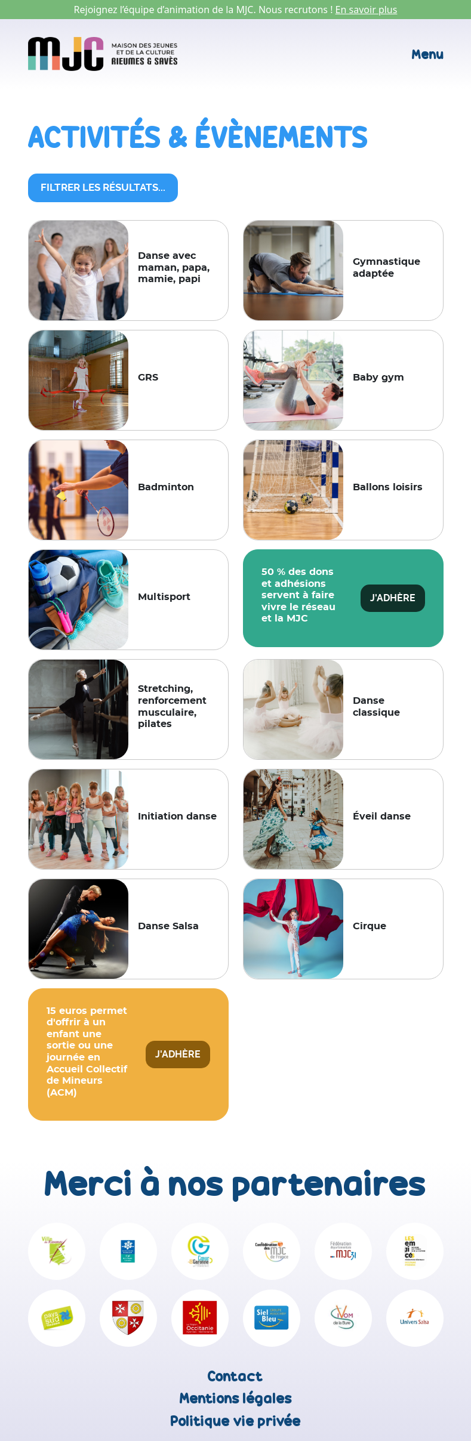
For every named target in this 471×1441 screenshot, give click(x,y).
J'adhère (392, 598)
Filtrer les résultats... (103, 187)
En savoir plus (366, 9)
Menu (428, 54)
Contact (235, 1376)
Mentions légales (236, 1398)
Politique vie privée (236, 1421)
